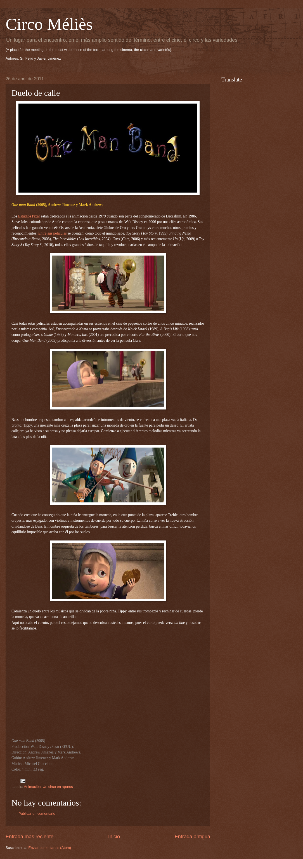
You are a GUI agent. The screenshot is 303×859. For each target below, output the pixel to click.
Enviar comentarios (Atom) (50, 848)
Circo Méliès (49, 24)
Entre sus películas (52, 233)
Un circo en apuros (58, 787)
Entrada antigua (192, 836)
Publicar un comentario (36, 813)
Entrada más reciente (29, 836)
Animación (32, 787)
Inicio (114, 836)
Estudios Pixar (29, 216)
